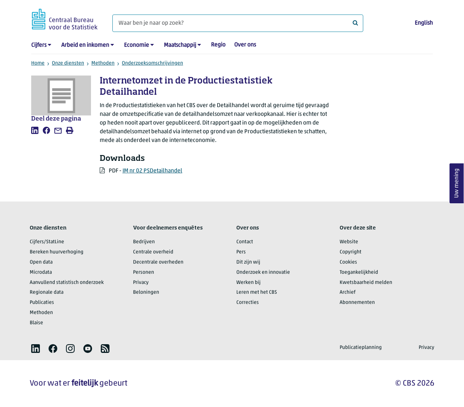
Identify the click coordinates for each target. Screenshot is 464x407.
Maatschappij (180, 45)
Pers (241, 252)
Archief (348, 292)
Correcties (247, 302)
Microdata (41, 272)
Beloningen (146, 292)
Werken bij (248, 282)
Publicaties (42, 302)
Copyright (350, 252)
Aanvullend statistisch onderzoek (67, 282)
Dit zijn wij (248, 262)
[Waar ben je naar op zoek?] (237, 23)
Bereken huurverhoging (56, 252)
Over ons (245, 45)
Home (38, 63)
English (424, 23)
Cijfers (38, 45)
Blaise (36, 323)
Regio (218, 45)
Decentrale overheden (158, 262)
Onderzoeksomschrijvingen (152, 63)
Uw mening (457, 183)
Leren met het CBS (256, 292)
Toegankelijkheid (359, 272)
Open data (41, 262)
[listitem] (34, 130)
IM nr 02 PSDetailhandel (152, 171)
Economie (136, 45)
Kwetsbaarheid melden (366, 282)
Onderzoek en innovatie (263, 272)
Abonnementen (357, 302)
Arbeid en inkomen (85, 45)
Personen (143, 272)
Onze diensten (68, 63)
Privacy (141, 282)
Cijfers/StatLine (47, 242)
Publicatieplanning (361, 347)
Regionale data (46, 292)
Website (349, 242)
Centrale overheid (153, 252)
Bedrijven (144, 242)
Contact (244, 242)
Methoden (103, 63)
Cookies (348, 262)
